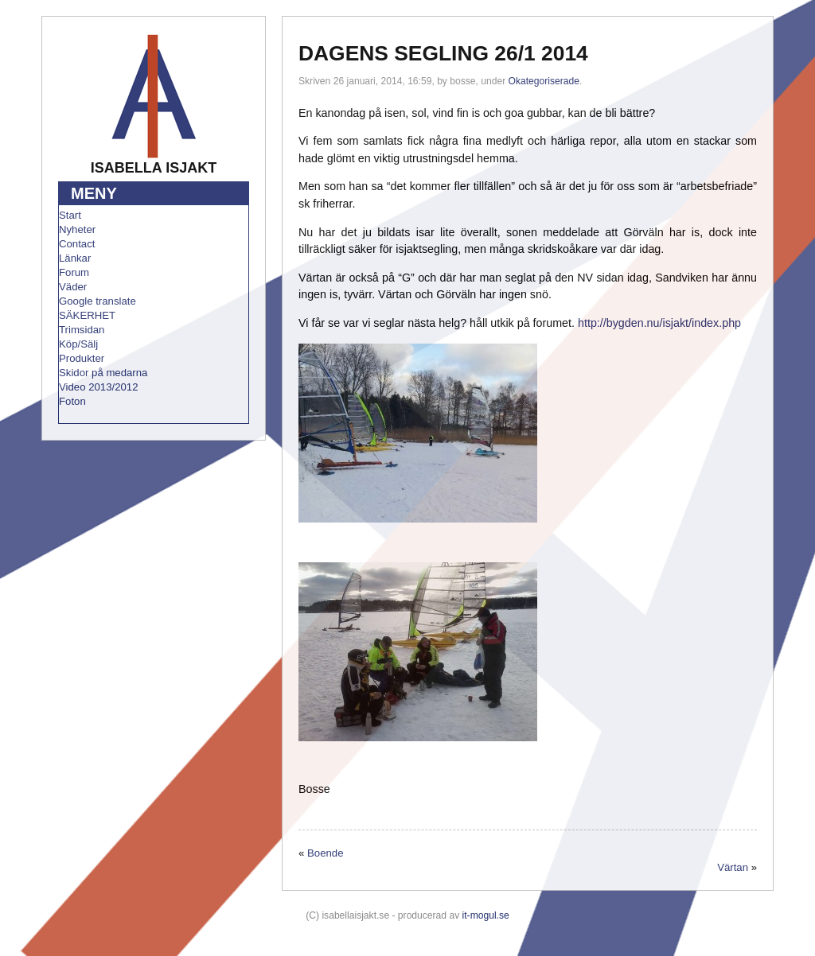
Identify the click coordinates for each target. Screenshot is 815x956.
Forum (74, 272)
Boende (325, 853)
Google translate (97, 301)
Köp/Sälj (78, 344)
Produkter (81, 358)
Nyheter (77, 229)
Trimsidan (81, 330)
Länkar (75, 258)
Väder (73, 287)
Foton (72, 401)
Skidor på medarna (103, 373)
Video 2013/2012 (98, 387)
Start (70, 215)
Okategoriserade (544, 81)
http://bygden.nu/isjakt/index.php (659, 323)
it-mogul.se (485, 915)
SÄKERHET (87, 315)
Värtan (732, 867)
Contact (77, 244)
